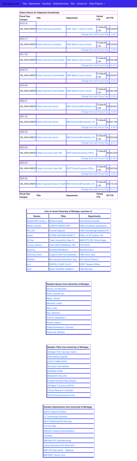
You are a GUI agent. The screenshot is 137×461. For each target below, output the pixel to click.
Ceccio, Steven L (35, 245)
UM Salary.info (10, 3)
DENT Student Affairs (90, 264)
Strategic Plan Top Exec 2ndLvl (62, 352)
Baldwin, (31, 259)
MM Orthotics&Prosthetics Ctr (80, 122)
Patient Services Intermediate (50, 60)
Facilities (48, 436)
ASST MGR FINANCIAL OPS (62, 245)
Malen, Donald (34, 226)
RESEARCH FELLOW (57, 376)
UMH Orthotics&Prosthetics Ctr (81, 106)
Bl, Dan (30, 240)
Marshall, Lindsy (54, 303)
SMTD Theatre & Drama (55, 412)
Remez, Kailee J (54, 322)
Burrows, (31, 250)
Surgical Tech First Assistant (62, 254)
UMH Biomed (86, 269)
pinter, (30, 235)
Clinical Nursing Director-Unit (61, 395)
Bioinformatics (87, 250)
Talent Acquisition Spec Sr (61, 240)
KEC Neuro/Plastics (89, 259)
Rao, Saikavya (53, 313)
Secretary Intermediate (58, 366)
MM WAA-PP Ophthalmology (57, 440)
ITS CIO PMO (50, 426)
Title (25, 3)
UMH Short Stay (87, 254)
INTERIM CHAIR (55, 371)
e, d (29, 264)
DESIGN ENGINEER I (58, 250)
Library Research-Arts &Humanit (59, 445)
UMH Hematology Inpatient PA (94, 230)
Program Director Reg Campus (61, 381)
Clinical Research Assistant (60, 390)
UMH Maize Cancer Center (79, 44)
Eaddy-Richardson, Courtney (60, 327)
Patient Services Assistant (49, 29)
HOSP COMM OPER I (57, 361)
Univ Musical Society (90, 221)
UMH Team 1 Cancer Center (79, 29)
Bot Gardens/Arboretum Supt (63, 259)
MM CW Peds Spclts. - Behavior (59, 450)
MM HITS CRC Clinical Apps (93, 240)
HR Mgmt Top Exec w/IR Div (60, 385)
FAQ (73, 3)
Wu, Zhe (31, 230)
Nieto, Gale (52, 308)
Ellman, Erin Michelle (56, 289)
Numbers (46, 3)
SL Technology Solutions (55, 416)
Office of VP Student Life (91, 235)
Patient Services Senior (47, 106)
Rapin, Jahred (53, 298)
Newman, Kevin (34, 254)
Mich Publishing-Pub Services (58, 421)
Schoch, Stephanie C (56, 317)
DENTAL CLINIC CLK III (60, 264)
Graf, (29, 269)
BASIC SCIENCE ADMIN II (61, 269)
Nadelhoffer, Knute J (37, 221)
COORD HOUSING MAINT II (62, 235)
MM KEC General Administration (59, 431)
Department (34, 3)
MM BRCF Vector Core (54, 455)
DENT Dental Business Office (80, 153)
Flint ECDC (85, 245)
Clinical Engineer (57, 230)
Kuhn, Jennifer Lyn (55, 293)
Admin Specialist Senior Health (51, 184)
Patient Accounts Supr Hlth (49, 153)
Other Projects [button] (96, 3)
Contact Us (82, 3)
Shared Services (60, 3)
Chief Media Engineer (57, 356)
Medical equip (56, 221)
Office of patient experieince (93, 226)
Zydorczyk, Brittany (56, 332)
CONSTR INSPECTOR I (60, 226)
